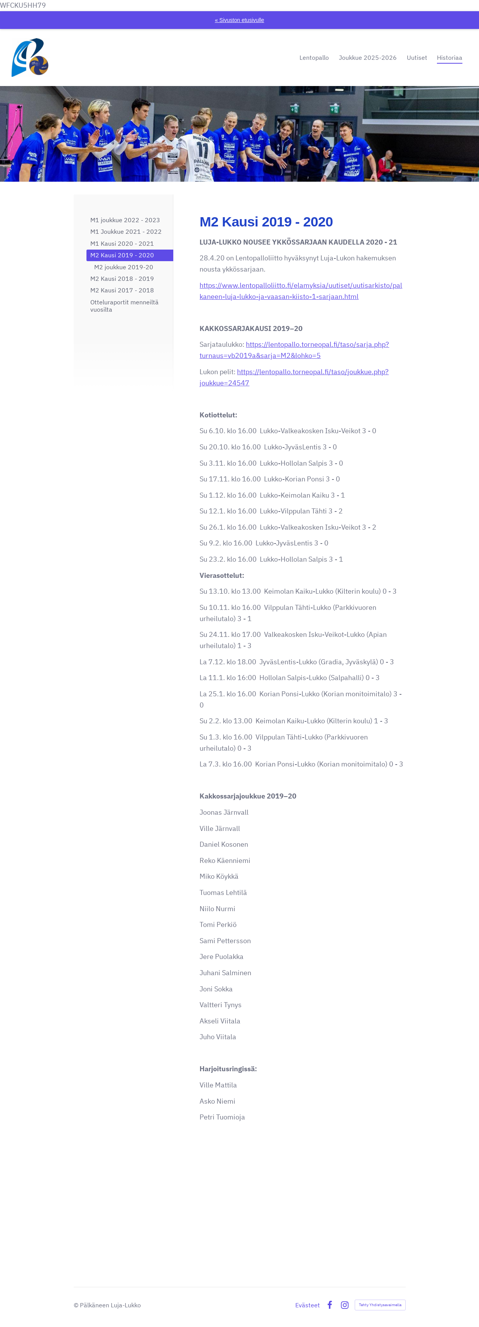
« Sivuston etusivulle (239, 20)
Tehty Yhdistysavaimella (380, 1304)
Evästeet (307, 1305)
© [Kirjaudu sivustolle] (77, 1305)
